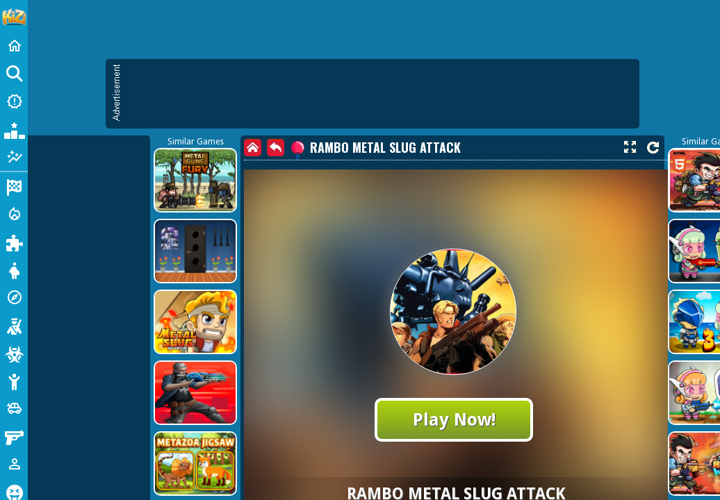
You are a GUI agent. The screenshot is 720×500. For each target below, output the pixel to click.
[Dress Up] (14, 269)
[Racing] (14, 186)
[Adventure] (14, 297)
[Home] (14, 46)
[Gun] (14, 436)
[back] (275, 147)
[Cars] (14, 408)
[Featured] (14, 157)
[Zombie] (14, 353)
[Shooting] (14, 325)
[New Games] (14, 101)
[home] (252, 147)
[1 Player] (14, 464)
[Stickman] (14, 380)
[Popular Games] (14, 129)
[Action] (14, 214)
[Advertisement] (379, 93)
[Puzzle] (14, 242)
